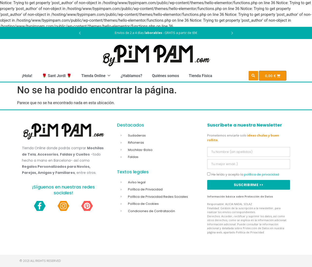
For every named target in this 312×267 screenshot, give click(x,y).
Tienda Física (200, 75)
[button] (80, 33)
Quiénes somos (165, 75)
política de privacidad (261, 174)
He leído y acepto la (245, 174)
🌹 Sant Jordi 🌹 (57, 75)
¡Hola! (27, 75)
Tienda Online (96, 75)
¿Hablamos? (131, 75)
